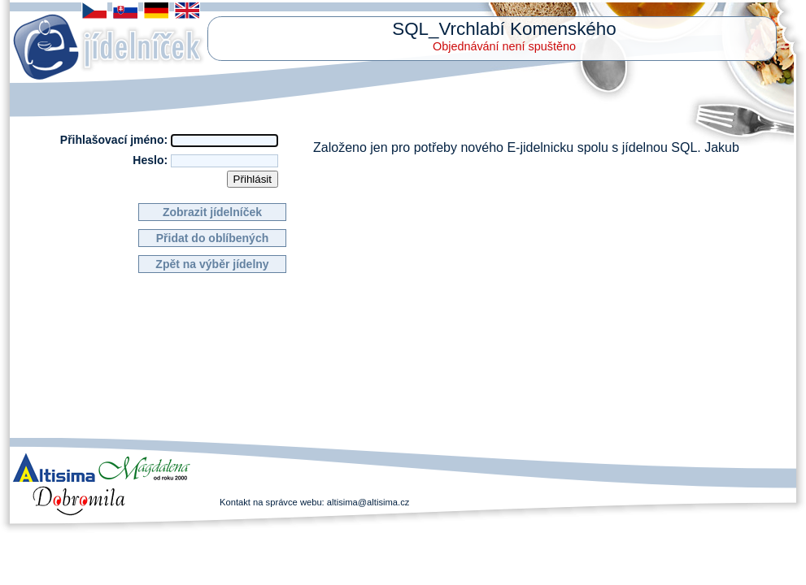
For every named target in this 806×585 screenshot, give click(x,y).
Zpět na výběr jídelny (211, 264)
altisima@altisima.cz (368, 502)
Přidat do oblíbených (212, 238)
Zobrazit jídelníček (212, 212)
